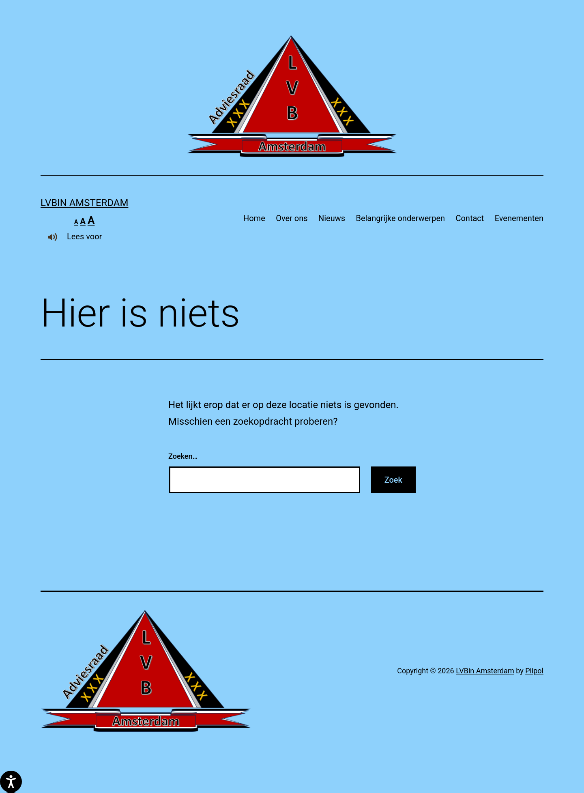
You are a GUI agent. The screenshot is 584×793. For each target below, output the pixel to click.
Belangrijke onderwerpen (400, 218)
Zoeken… (183, 456)
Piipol (534, 670)
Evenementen (519, 218)
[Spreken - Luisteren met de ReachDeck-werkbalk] (11, 782)
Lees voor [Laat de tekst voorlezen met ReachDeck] (71, 236)
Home (254, 218)
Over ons (291, 218)
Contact (469, 218)
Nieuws (331, 218)
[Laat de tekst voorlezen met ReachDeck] (53, 237)
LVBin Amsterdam (84, 202)
